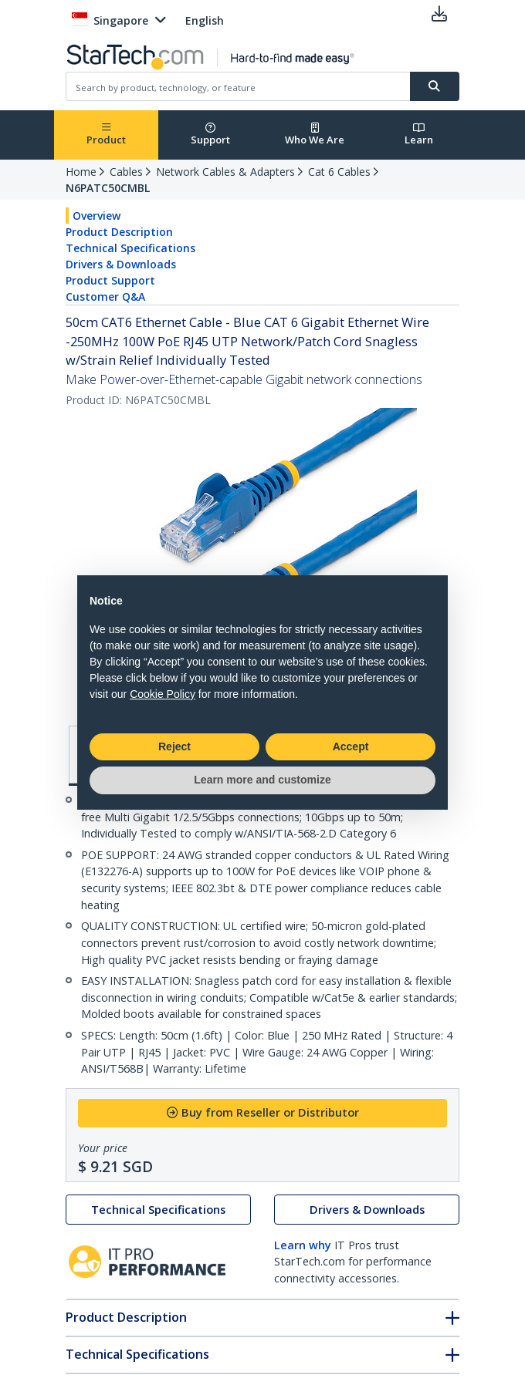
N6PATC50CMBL (108, 187)
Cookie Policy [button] (162, 694)
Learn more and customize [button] (262, 779)
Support (210, 135)
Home (81, 171)
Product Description (119, 231)
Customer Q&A (105, 296)
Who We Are (314, 135)
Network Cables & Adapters (225, 171)
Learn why (302, 1245)
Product (106, 135)
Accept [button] (351, 746)
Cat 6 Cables (339, 171)
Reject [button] (174, 746)
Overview (96, 215)
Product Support (110, 280)
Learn (419, 135)
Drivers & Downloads (121, 264)
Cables (126, 171)
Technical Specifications (130, 248)
